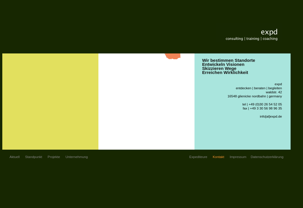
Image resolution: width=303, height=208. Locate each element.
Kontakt (218, 157)
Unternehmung (77, 157)
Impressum (238, 157)
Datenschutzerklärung (267, 157)
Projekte (54, 157)
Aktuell (15, 157)
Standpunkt (33, 157)
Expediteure (198, 157)
